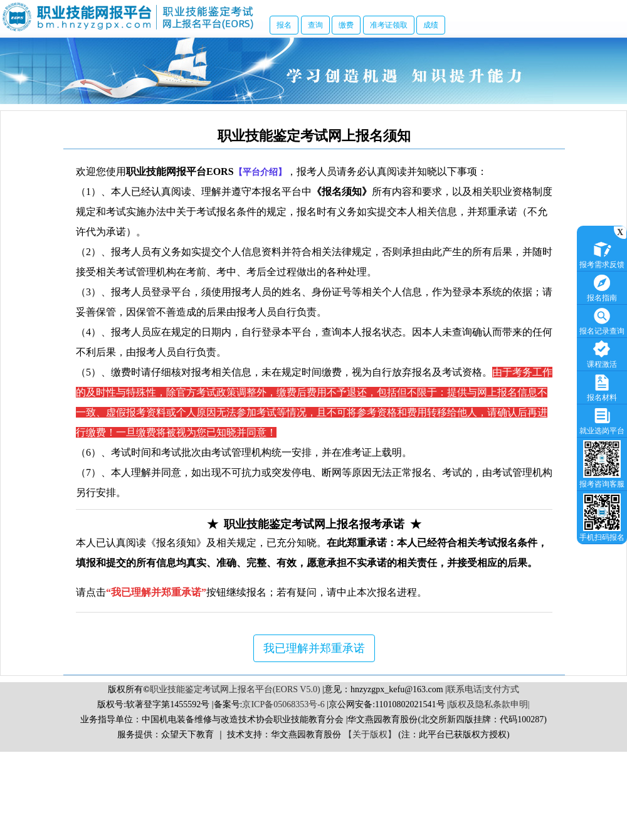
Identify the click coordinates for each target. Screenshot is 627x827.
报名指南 (602, 286)
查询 (315, 25)
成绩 (430, 25)
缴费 (346, 25)
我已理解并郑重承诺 (314, 648)
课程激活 (602, 353)
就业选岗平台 (601, 419)
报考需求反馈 (601, 253)
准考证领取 (389, 25)
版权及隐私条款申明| (489, 704)
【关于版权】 (370, 734)
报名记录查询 (601, 320)
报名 (284, 25)
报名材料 (602, 386)
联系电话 (464, 689)
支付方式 (501, 689)
